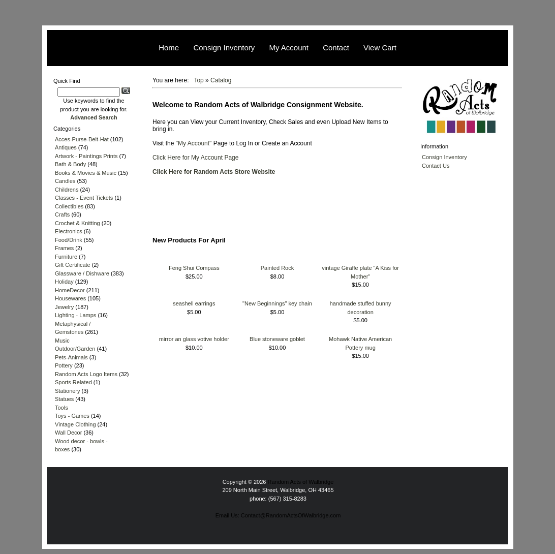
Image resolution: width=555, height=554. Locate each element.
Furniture (66, 257)
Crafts (62, 214)
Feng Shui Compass (194, 268)
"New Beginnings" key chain (277, 303)
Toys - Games (72, 416)
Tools (61, 408)
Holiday (64, 282)
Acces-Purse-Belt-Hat (82, 139)
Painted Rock (277, 268)
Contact (336, 47)
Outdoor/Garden (75, 349)
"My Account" (194, 143)
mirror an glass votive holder (194, 339)
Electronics (68, 231)
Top (198, 80)
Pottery (64, 365)
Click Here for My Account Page (195, 157)
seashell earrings (194, 303)
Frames (64, 248)
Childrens (66, 190)
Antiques (66, 147)
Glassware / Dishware (82, 273)
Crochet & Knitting (77, 223)
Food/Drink (68, 240)
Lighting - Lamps (75, 315)
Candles (65, 181)
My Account (289, 47)
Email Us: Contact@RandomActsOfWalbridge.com (278, 515)
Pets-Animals (71, 357)
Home (169, 47)
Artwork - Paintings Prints (86, 156)
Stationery (67, 391)
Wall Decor (68, 432)
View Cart (379, 47)
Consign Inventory (224, 47)
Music (62, 340)
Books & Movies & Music (85, 173)
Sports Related (73, 382)
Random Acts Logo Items (86, 374)
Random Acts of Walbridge (301, 482)
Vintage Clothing (75, 424)
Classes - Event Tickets (84, 198)
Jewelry (64, 307)
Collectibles (69, 206)
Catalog (220, 80)
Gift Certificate (72, 265)
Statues (64, 399)
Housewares (70, 298)
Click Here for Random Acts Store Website (213, 171)
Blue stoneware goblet (277, 339)
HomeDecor (70, 290)
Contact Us (435, 166)
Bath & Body (70, 164)
